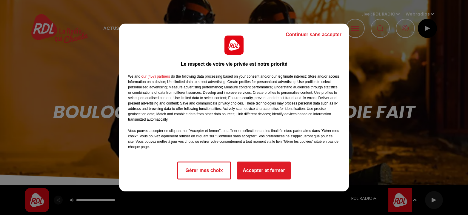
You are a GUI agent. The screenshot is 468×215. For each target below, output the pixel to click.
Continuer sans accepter (313, 34)
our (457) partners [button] (155, 76)
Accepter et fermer (264, 170)
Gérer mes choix (204, 170)
